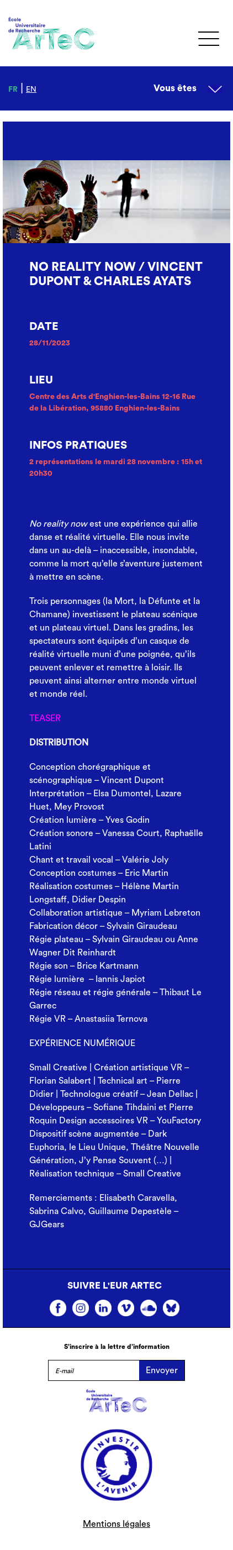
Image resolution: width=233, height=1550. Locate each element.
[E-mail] (93, 1370)
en (31, 89)
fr (13, 89)
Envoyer (162, 1370)
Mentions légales (116, 1524)
